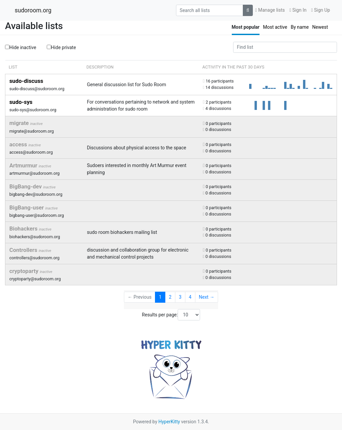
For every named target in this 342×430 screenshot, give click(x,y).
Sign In (298, 10)
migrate (19, 123)
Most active (275, 27)
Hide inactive (20, 47)
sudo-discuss (26, 81)
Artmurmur (24, 165)
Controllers (24, 250)
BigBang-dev (26, 186)
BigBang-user (27, 207)
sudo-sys (20, 102)
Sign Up (320, 10)
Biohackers (24, 228)
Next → (206, 297)
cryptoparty (24, 271)
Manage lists (270, 10)
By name (300, 27)
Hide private (61, 47)
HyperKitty (169, 421)
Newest (320, 27)
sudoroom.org (33, 10)
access (18, 144)
